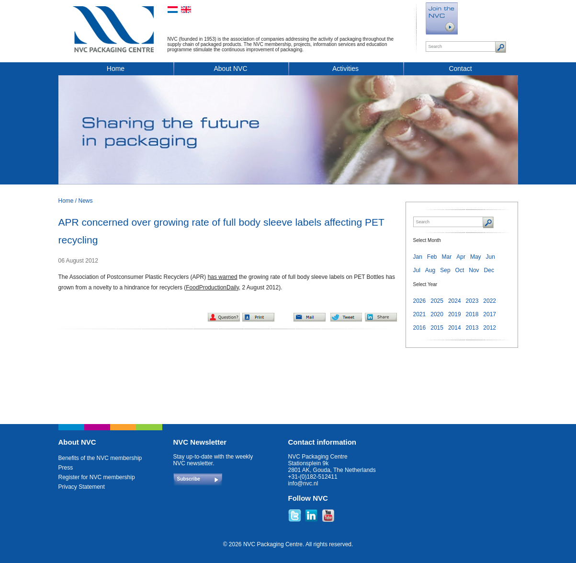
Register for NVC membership (96, 477)
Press (65, 467)
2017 (489, 314)
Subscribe (188, 479)
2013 (472, 327)
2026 (419, 301)
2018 (472, 314)
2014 (454, 327)
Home (115, 68)
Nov (474, 270)
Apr (460, 256)
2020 (436, 314)
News (86, 200)
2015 (436, 327)
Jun (490, 256)
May (475, 256)
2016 (419, 327)
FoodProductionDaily (212, 287)
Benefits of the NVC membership (100, 458)
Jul (416, 270)
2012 (489, 327)
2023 (472, 301)
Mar (447, 256)
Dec (489, 270)
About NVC (230, 68)
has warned (222, 277)
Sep (445, 270)
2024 (454, 301)
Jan (417, 256)
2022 (489, 301)
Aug (430, 270)
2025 (436, 301)
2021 (419, 314)
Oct (459, 270)
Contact (460, 68)
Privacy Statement (81, 486)
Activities (345, 68)
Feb (432, 256)
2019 (454, 314)
